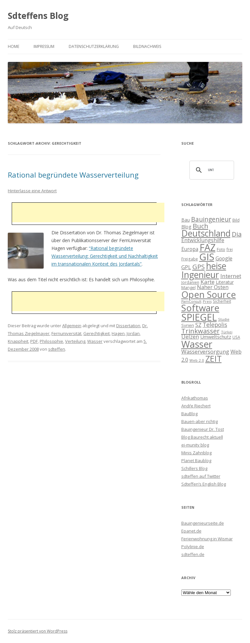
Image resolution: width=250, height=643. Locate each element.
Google (223, 258)
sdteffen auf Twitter (200, 476)
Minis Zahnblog (196, 453)
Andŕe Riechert (196, 406)
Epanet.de (191, 531)
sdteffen (56, 349)
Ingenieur (200, 275)
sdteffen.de (192, 554)
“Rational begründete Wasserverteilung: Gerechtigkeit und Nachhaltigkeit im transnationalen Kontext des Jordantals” (104, 256)
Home (13, 46)
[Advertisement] (88, 212)
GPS (198, 266)
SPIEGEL (199, 317)
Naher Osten (213, 287)
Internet (230, 276)
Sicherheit (222, 301)
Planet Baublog (196, 460)
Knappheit (18, 341)
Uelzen (190, 336)
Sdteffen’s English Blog (203, 484)
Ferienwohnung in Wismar (207, 539)
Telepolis (215, 325)
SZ (198, 325)
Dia (237, 234)
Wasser (95, 341)
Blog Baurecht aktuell (202, 437)
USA (236, 337)
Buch (200, 225)
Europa (189, 249)
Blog (186, 226)
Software (200, 307)
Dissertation (128, 326)
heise (216, 266)
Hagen (118, 333)
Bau (185, 220)
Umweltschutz (215, 336)
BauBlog (189, 413)
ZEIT (213, 358)
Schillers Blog (194, 468)
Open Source (208, 294)
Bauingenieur (211, 219)
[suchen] (211, 170)
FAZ (207, 247)
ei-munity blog (195, 445)
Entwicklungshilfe (202, 240)
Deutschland (205, 233)
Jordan (133, 333)
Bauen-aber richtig (199, 421)
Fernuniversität (66, 333)
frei (230, 249)
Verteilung (75, 341)
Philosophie (51, 341)
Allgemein (71, 326)
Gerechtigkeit (96, 333)
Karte (208, 281)
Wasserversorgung (205, 351)
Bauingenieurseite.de (202, 523)
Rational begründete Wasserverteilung (73, 175)
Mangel (188, 287)
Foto (221, 249)
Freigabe (189, 258)
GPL (186, 267)
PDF (34, 341)
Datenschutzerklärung (94, 46)
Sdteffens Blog (38, 16)
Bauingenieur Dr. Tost (202, 429)
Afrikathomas (194, 398)
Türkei (226, 331)
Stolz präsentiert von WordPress (37, 631)
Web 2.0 (196, 360)
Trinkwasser (200, 330)
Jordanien (190, 282)
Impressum (44, 46)
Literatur (225, 282)
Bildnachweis (147, 46)
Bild (236, 220)
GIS (206, 256)
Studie (223, 319)
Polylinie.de (192, 546)
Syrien (187, 325)
